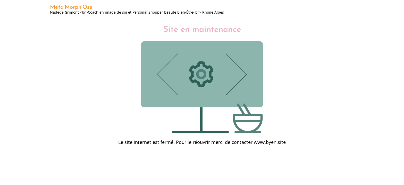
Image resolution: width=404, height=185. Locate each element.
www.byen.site (270, 142)
